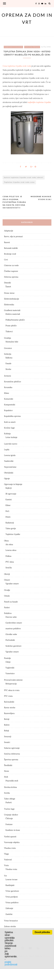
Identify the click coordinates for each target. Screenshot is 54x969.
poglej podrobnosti (11, 963)
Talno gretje (10, 528)
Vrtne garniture (12, 891)
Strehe (8, 369)
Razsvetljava (9, 713)
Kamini (8, 499)
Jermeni (7, 376)
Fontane (9, 824)
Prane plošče (11, 325)
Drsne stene (9, 293)
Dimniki (7, 282)
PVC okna (9, 562)
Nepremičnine (10, 467)
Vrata (6, 865)
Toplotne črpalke (32, 47)
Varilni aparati (10, 836)
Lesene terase (11, 879)
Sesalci (7, 742)
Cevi (6, 259)
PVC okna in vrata (11, 690)
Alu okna (9, 544)
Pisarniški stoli (11, 781)
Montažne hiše (11, 342)
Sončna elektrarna (12, 754)
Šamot (8, 286)
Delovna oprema (11, 277)
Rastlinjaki (9, 885)
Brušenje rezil (10, 254)
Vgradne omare (12, 583)
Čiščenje (9, 818)
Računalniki (9, 702)
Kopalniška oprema (12, 416)
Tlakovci (9, 331)
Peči (7, 511)
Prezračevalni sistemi (13, 680)
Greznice (8, 348)
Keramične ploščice (12, 381)
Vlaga (6, 854)
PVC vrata (8, 696)
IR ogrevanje (10, 494)
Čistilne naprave (11, 271)
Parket (7, 607)
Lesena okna (10, 550)
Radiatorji (9, 523)
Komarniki (8, 399)
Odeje (8, 662)
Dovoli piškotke (42, 932)
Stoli (6, 777)
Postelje (7, 658)
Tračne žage (9, 809)
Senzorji (7, 736)
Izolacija (7, 354)
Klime (6, 393)
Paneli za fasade (11, 602)
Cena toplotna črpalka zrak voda (17, 66)
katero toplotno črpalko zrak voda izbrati (23, 177)
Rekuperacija (11, 683)
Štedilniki (8, 765)
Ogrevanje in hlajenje (13, 47)
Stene (6, 771)
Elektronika (9, 304)
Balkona (8, 357)
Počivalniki (10, 640)
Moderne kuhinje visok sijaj (41, 197)
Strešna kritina (10, 787)
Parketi (8, 802)
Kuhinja (7, 433)
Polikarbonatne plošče (15, 320)
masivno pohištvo (13, 628)
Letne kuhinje (11, 437)
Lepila (6, 449)
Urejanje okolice (11, 814)
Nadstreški (8, 461)
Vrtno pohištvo (11, 902)
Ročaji (6, 719)
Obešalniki (8, 473)
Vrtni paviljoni (11, 897)
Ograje (7, 478)
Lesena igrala (9, 455)
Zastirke (9, 914)
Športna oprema (11, 759)
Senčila (8, 567)
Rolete (7, 725)
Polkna (8, 556)
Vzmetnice (10, 673)
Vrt (5, 876)
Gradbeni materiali (12, 310)
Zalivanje (9, 908)
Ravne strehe (9, 707)
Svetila (7, 793)
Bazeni (7, 242)
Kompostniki (9, 404)
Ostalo (7, 596)
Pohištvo (8, 613)
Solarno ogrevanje (12, 748)
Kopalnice (8, 410)
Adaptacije (8, 231)
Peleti (7, 517)
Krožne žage (9, 428)
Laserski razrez (10, 444)
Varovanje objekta (11, 842)
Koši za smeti (9, 422)
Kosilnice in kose (12, 830)
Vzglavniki (9, 667)
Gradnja (7, 338)
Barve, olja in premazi (13, 236)
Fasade (8, 363)
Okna (6, 541)
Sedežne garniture (13, 646)
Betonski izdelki (11, 248)
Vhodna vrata (10, 848)
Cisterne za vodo (11, 265)
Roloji (6, 730)
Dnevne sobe (11, 617)
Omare (7, 580)
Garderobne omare (13, 623)
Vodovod (8, 859)
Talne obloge (9, 799)
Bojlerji (8, 488)
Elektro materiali (12, 314)
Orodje (7, 590)
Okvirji (7, 574)
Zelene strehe (10, 926)
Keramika (8, 387)
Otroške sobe (11, 634)
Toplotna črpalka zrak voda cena (19, 182)
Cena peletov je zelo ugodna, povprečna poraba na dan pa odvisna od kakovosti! (14, 202)
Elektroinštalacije (11, 299)
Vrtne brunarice (11, 920)
